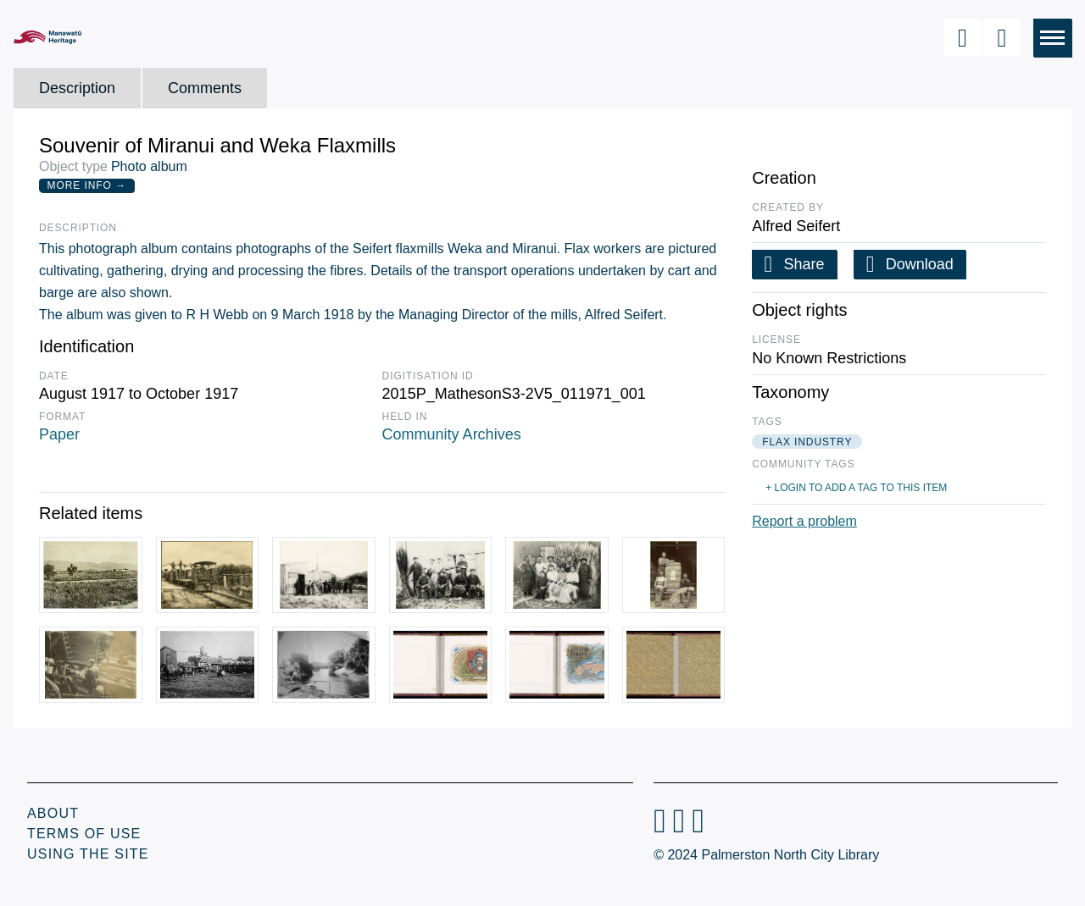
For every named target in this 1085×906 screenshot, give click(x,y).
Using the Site (88, 854)
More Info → (86, 185)
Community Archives (451, 434)
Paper (59, 434)
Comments (205, 88)
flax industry (807, 442)
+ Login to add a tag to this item (856, 488)
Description (77, 88)
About (53, 813)
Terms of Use (84, 833)
